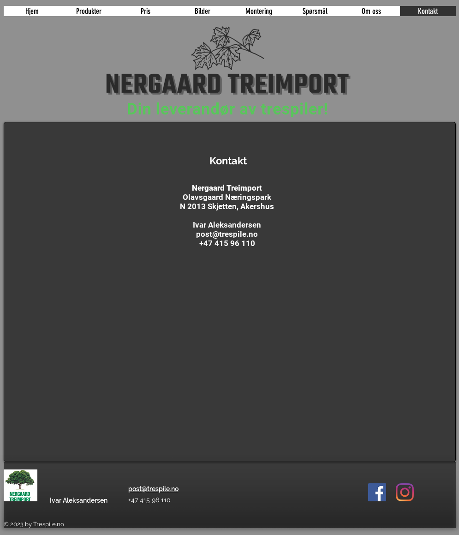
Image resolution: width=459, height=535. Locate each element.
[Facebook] (377, 492)
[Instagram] (405, 492)
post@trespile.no (227, 234)
